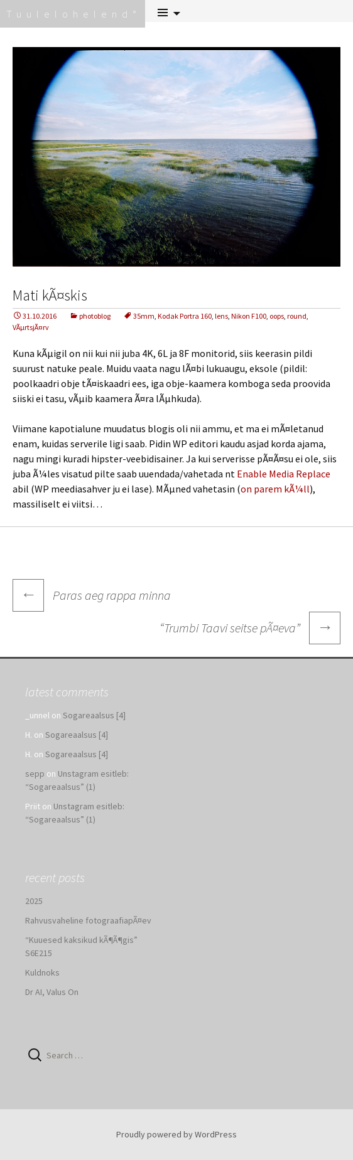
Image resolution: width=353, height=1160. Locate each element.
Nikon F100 (248, 316)
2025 (34, 901)
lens (221, 316)
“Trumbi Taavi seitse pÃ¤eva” (250, 628)
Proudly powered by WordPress (176, 1134)
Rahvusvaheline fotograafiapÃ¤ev (88, 920)
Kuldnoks (42, 972)
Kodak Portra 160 (185, 316)
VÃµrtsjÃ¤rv (31, 327)
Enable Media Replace (283, 473)
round (297, 316)
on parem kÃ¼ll (275, 488)
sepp (35, 773)
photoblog (95, 316)
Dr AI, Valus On (52, 992)
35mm (144, 316)
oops (276, 316)
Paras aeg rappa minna (92, 595)
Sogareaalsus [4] (94, 715)
